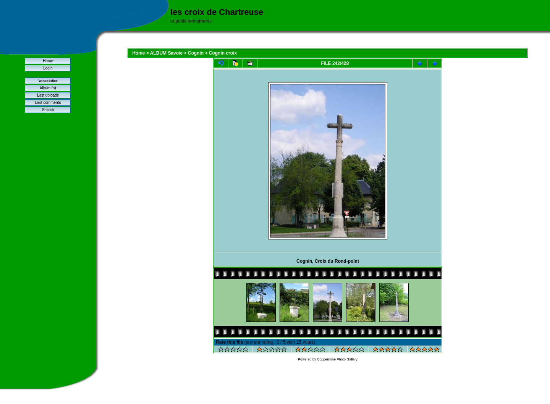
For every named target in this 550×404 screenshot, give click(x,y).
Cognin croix (223, 53)
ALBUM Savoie (166, 53)
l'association (47, 81)
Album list (48, 88)
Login (47, 68)
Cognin (196, 53)
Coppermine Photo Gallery (337, 359)
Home (48, 61)
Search (48, 110)
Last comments (48, 102)
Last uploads (48, 95)
